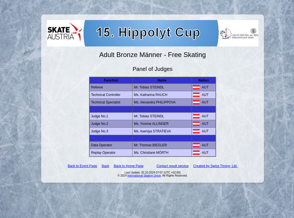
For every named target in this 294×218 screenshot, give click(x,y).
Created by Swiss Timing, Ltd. (215, 166)
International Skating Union (144, 175)
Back (105, 166)
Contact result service (172, 166)
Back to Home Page (129, 166)
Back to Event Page (82, 166)
